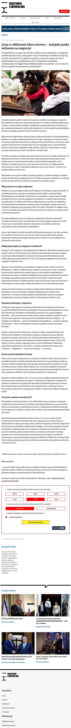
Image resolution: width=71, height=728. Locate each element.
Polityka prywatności (8, 726)
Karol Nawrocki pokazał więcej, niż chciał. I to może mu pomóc (16, 658)
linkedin (45, 687)
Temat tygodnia (10, 18)
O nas (4, 696)
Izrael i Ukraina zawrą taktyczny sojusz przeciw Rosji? (51, 658)
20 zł (35, 500)
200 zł (35, 494)
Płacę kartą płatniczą (35, 522)
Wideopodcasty (35, 18)
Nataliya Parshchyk (43, 627)
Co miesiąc (20, 509)
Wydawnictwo (58, 18)
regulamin (19, 517)
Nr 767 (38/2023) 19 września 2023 (12, 40)
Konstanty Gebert (7, 622)
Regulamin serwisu (8, 722)
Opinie (47, 18)
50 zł (14, 500)
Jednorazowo (51, 509)
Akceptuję (15, 517)
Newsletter (5, 704)
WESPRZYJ (64, 11)
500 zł (15, 494)
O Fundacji (5, 712)
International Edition (8, 708)
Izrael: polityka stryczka (11, 619)
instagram (32, 687)
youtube (25, 687)
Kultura (22, 18)
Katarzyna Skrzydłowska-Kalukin (13, 663)
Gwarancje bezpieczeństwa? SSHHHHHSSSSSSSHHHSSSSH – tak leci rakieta (51, 621)
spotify (52, 687)
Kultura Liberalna (13, 7)
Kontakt (4, 700)
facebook (19, 687)
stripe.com (58, 528)
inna (56, 500)
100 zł (56, 494)
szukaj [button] (37, 22)
